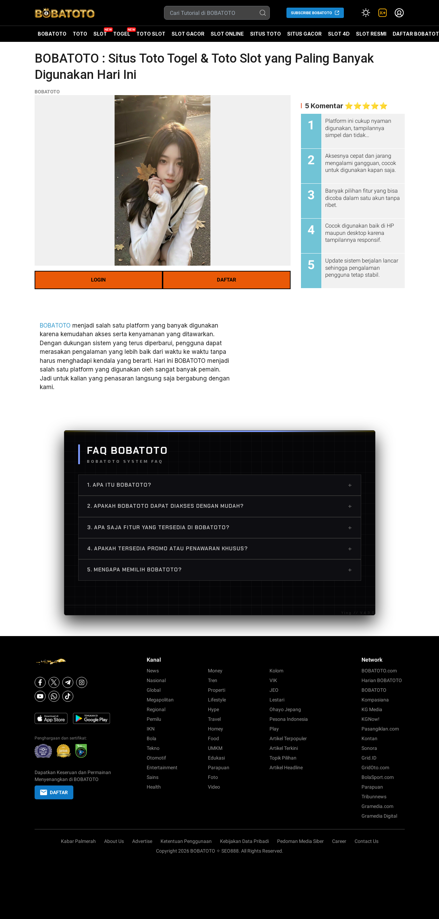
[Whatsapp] (54, 696)
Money (215, 670)
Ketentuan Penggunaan (186, 841)
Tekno (153, 748)
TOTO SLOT (150, 34)
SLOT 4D (339, 36)
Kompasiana (375, 699)
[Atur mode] (366, 12)
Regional (156, 709)
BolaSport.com (378, 777)
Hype (213, 709)
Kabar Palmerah (78, 841)
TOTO (80, 34)
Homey (215, 729)
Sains (152, 777)
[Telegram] (67, 682)
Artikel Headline (286, 767)
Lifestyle (217, 699)
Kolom (276, 670)
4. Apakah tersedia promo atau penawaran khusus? (219, 548)
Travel (214, 719)
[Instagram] (81, 682)
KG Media (372, 709)
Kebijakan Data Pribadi (244, 841)
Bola (151, 738)
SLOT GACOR (188, 34)
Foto (213, 777)
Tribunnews (374, 796)
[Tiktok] (67, 696)
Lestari (276, 699)
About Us (114, 841)
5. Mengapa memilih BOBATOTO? (219, 570)
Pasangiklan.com (380, 729)
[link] (382, 12)
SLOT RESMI (371, 34)
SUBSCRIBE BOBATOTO (311, 13)
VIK (273, 680)
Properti (216, 690)
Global (154, 690)
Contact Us (366, 841)
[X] (54, 682)
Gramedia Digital (379, 816)
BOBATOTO (52, 34)
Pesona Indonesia (288, 719)
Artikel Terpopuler (288, 738)
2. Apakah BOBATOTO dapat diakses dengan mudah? (219, 506)
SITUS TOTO (265, 34)
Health (154, 787)
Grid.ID (369, 758)
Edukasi (216, 758)
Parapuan (218, 767)
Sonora (369, 748)
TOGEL (121, 34)
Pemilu (154, 719)
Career (339, 841)
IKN (151, 729)
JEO (273, 690)
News (153, 670)
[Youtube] (40, 696)
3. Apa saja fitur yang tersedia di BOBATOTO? (219, 527)
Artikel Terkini (283, 748)
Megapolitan (160, 699)
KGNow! (370, 719)
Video (214, 787)
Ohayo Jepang (285, 709)
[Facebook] (40, 682)
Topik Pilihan (282, 758)
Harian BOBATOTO (382, 680)
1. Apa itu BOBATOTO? (219, 485)
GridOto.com (375, 767)
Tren (212, 680)
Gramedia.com (377, 806)
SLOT (100, 34)
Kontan (369, 738)
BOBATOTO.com (379, 670)
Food (213, 738)
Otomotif (156, 758)
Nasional (156, 680)
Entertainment (162, 767)
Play (274, 729)
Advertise (142, 841)
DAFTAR (226, 280)
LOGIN (98, 280)
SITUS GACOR (304, 34)
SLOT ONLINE (227, 34)
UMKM (215, 748)
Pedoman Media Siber (300, 841)
